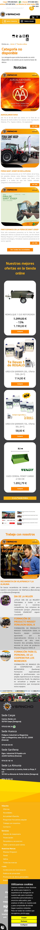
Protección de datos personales (15, 877)
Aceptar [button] (24, 918)
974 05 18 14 (7, 761)
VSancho (5, 806)
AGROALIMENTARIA (9, 115)
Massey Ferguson (10, 852)
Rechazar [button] (24, 921)
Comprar (20, 331)
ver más (34, 126)
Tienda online (21, 44)
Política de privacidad (11, 873)
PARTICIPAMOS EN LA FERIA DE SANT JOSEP (19, 229)
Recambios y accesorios (12, 841)
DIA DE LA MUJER (23, 597)
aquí (27, 913)
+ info (4, 866)
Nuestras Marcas (8, 849)
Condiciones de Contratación (14, 870)
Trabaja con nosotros (11, 823)
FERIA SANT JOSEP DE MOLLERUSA (16, 171)
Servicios (5, 831)
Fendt (5, 855)
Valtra (5, 859)
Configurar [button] (24, 925)
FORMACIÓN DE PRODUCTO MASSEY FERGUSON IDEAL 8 (24, 622)
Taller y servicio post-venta (14, 845)
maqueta (7, 902)
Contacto (7, 827)
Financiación (8, 838)
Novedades (7, 813)
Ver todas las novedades (20, 250)
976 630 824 (12, 2)
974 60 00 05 (7, 745)
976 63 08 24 (7, 726)
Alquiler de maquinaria (12, 834)
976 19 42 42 (7, 779)
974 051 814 (10, 4)
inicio (12, 44)
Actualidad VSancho (11, 816)
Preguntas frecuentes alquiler (15, 820)
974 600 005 (33, 2)
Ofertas (6, 809)
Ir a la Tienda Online (20, 498)
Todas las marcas (10, 862)
